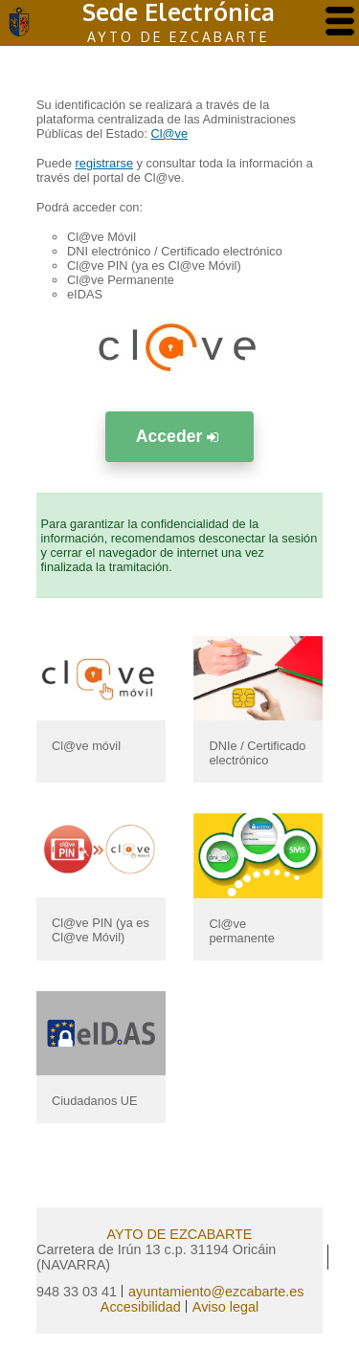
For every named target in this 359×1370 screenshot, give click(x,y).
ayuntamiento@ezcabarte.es (215, 1291)
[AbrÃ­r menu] (340, 22)
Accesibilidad (141, 1307)
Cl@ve (170, 133)
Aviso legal (225, 1307)
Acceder (179, 436)
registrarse (104, 163)
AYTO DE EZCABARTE (180, 1234)
